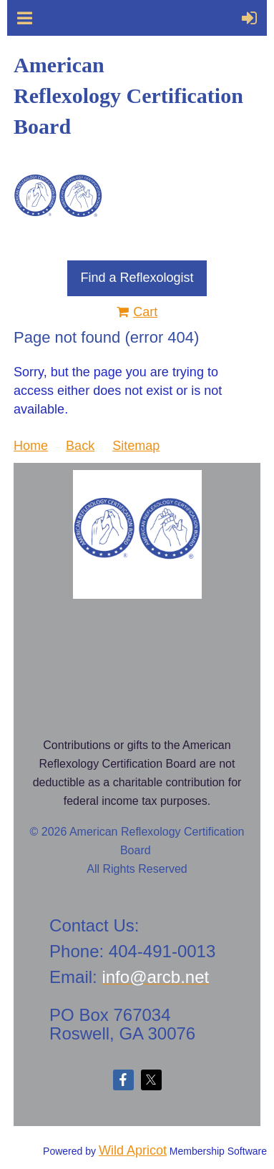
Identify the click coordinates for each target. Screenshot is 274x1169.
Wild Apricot (133, 1150)
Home (31, 446)
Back (80, 446)
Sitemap (136, 446)
